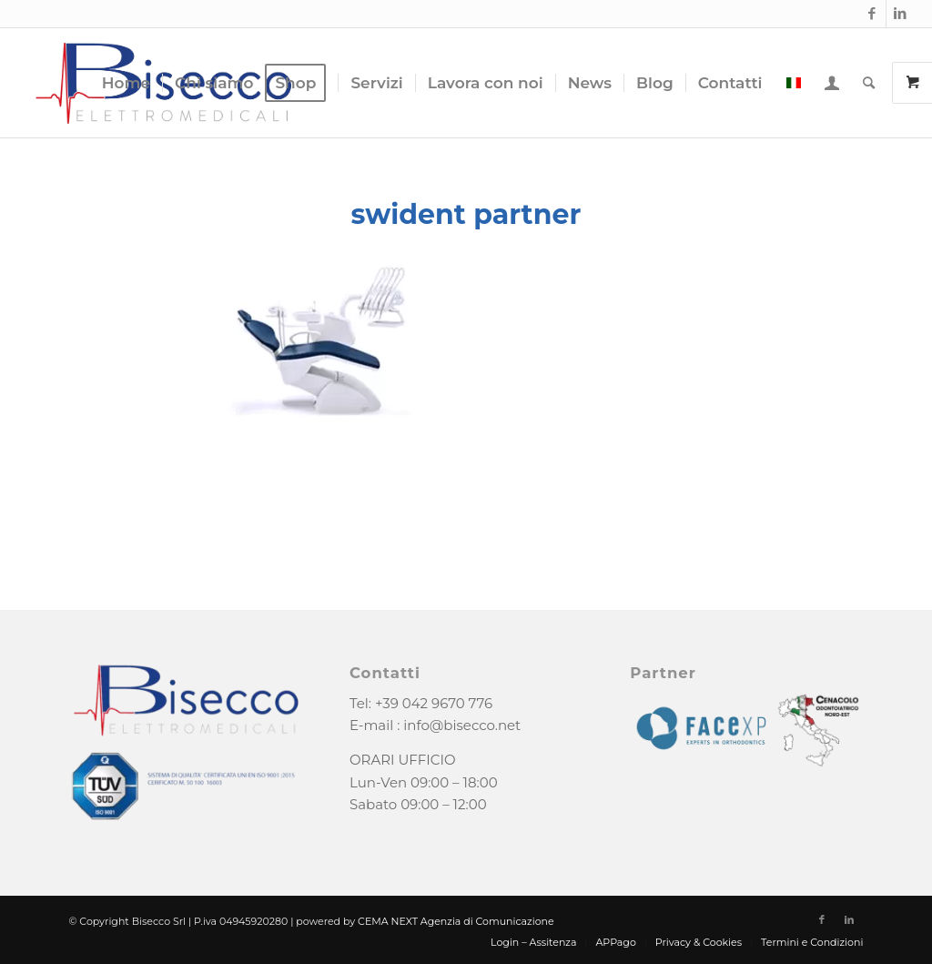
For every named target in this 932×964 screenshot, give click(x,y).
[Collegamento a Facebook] (872, 13)
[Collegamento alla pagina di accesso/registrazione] (832, 82)
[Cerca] (868, 82)
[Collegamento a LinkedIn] (900, 13)
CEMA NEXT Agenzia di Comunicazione (456, 921)
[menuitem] (126, 82)
